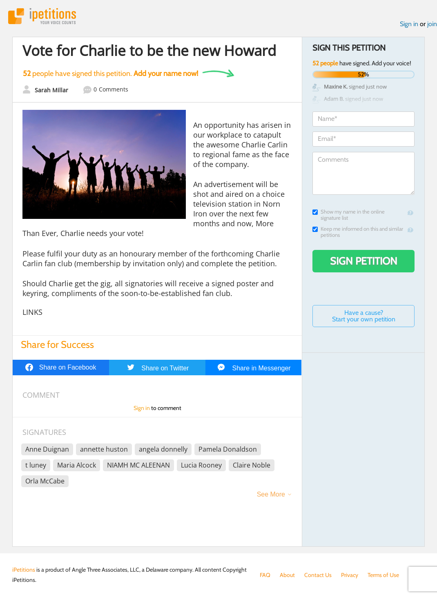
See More (271, 494)
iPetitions (42, 16)
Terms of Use (383, 575)
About (287, 575)
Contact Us (318, 575)
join (432, 24)
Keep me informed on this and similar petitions (357, 232)
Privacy (349, 575)
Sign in (409, 24)
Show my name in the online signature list (348, 215)
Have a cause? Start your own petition (363, 316)
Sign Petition (363, 261)
